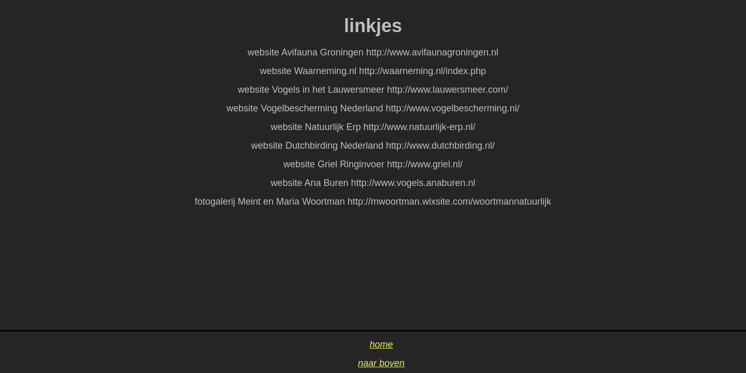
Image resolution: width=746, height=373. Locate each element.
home (381, 344)
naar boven (381, 363)
